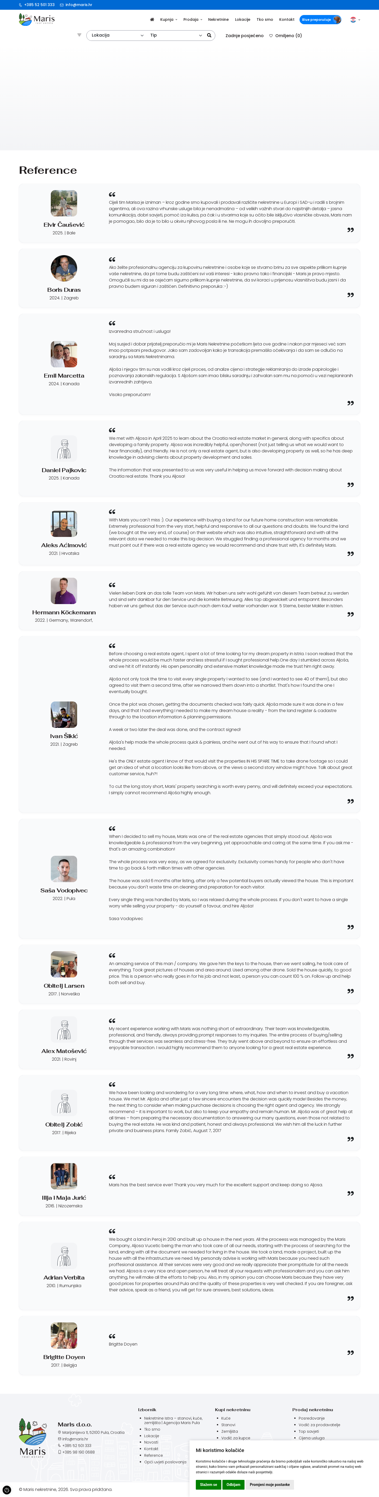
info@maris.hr (76, 4)
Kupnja (168, 19)
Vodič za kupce (235, 1438)
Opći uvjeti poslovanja (165, 1462)
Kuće (226, 1418)
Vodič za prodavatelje (319, 1425)
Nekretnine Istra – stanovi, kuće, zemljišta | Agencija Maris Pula (173, 1420)
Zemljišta (229, 1431)
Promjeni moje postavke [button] (270, 1485)
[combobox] (118, 36)
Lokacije (242, 19)
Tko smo (265, 19)
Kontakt (287, 19)
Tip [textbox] (153, 35)
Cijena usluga (312, 1438)
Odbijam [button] (233, 1485)
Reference (153, 1455)
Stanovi (228, 1425)
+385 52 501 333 (37, 4)
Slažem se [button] (208, 1485)
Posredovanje (312, 1418)
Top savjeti (309, 1431)
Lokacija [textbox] (100, 35)
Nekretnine (218, 19)
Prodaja (192, 19)
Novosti (151, 1442)
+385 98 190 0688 (78, 1452)
